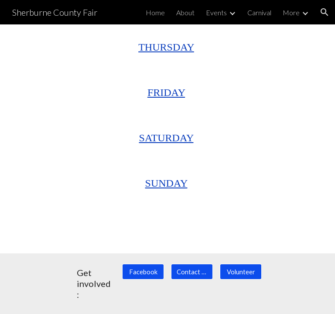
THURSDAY (166, 47)
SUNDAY (166, 183)
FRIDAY (166, 92)
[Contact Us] (191, 272)
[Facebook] (143, 272)
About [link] (185, 12)
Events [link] (216, 12)
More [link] (291, 12)
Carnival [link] (259, 12)
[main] (167, 47)
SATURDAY (166, 137)
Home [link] (155, 12)
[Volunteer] (240, 272)
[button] (324, 12)
